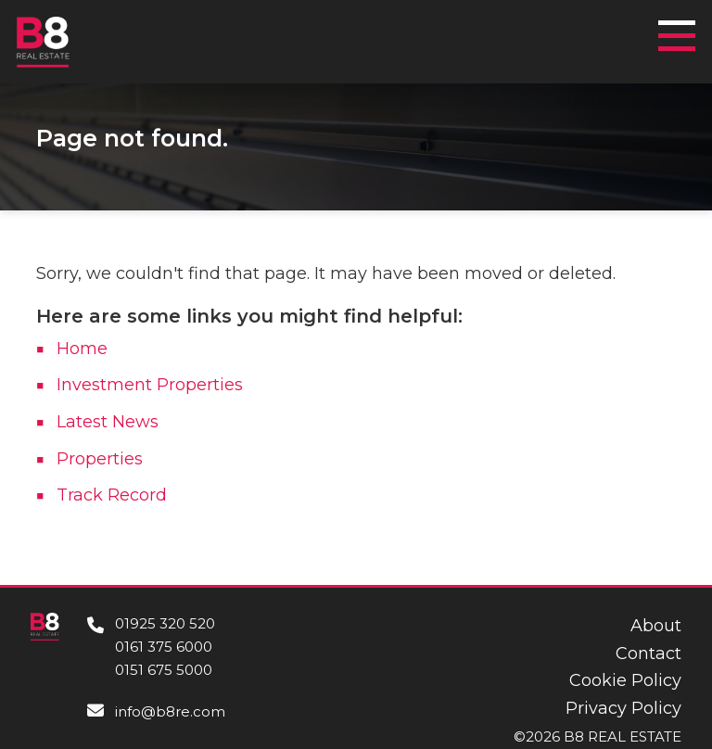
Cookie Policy (625, 680)
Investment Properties (150, 384)
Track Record (112, 495)
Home (82, 348)
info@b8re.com (170, 711)
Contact (648, 653)
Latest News (108, 422)
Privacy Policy (623, 708)
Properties (100, 459)
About (655, 626)
